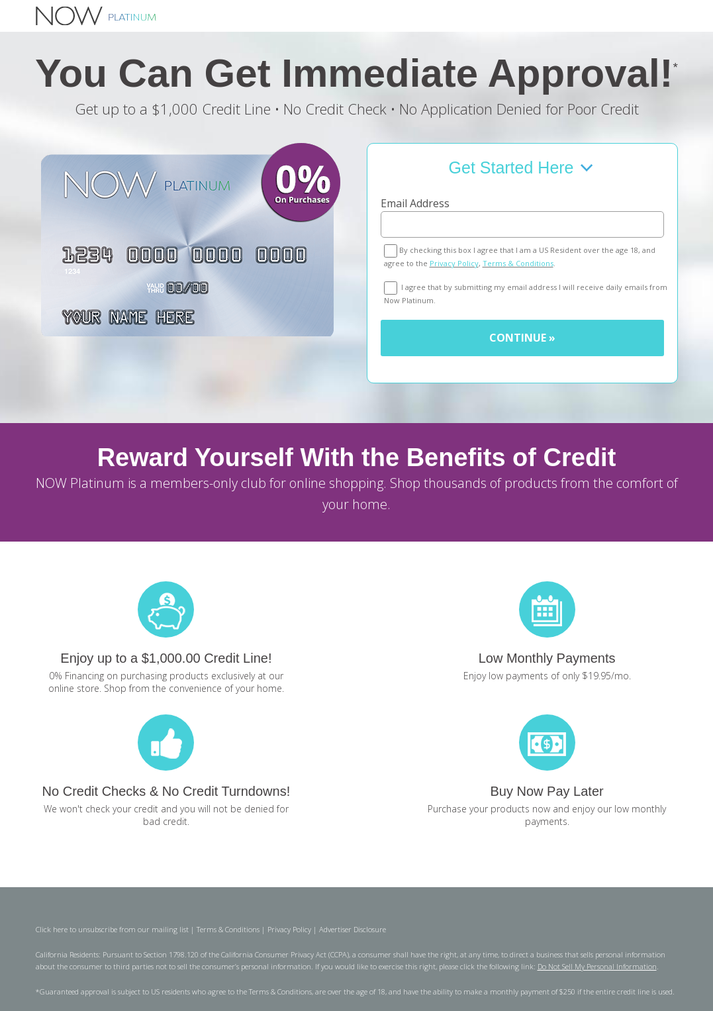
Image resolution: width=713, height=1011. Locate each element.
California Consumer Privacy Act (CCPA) (285, 954)
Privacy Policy (454, 263)
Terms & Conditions (518, 263)
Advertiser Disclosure (352, 929)
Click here (52, 929)
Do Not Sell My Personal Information (597, 966)
